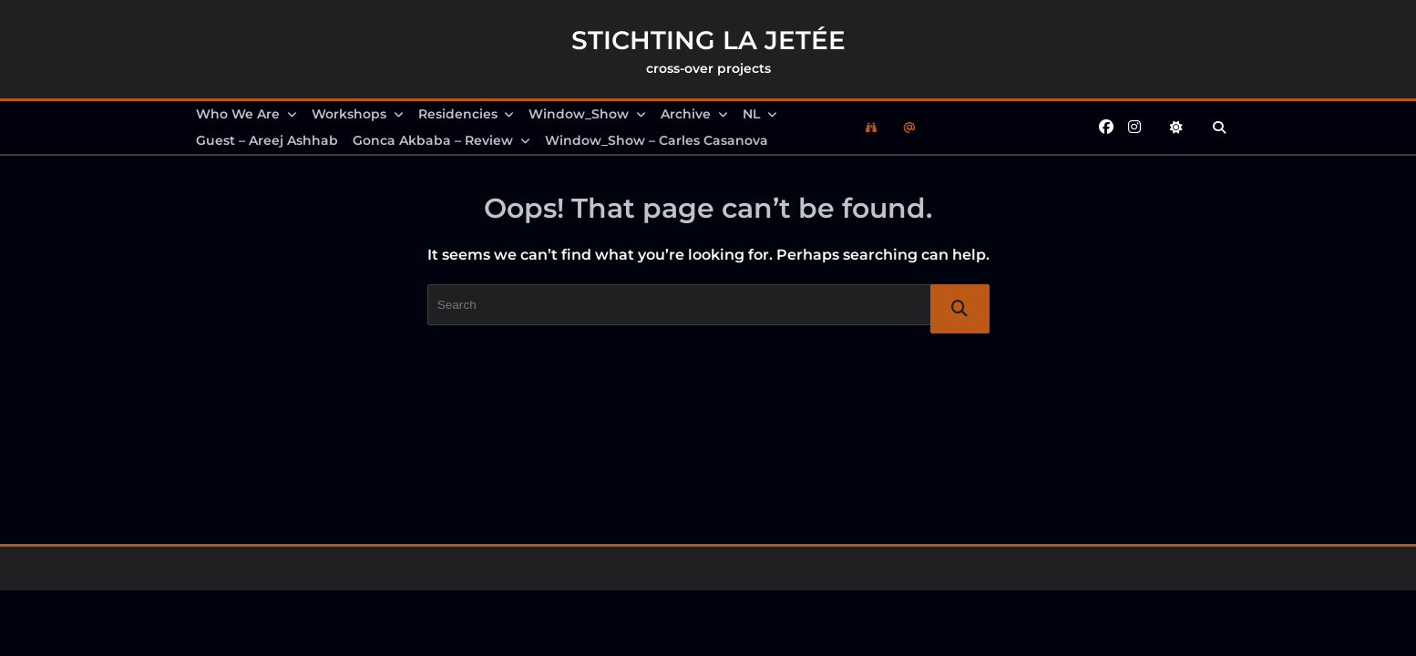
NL (760, 114)
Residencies (466, 114)
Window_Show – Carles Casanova (656, 140)
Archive (694, 114)
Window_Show (587, 114)
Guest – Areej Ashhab (267, 140)
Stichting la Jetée (708, 40)
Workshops (358, 114)
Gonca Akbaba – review (441, 140)
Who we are (246, 114)
